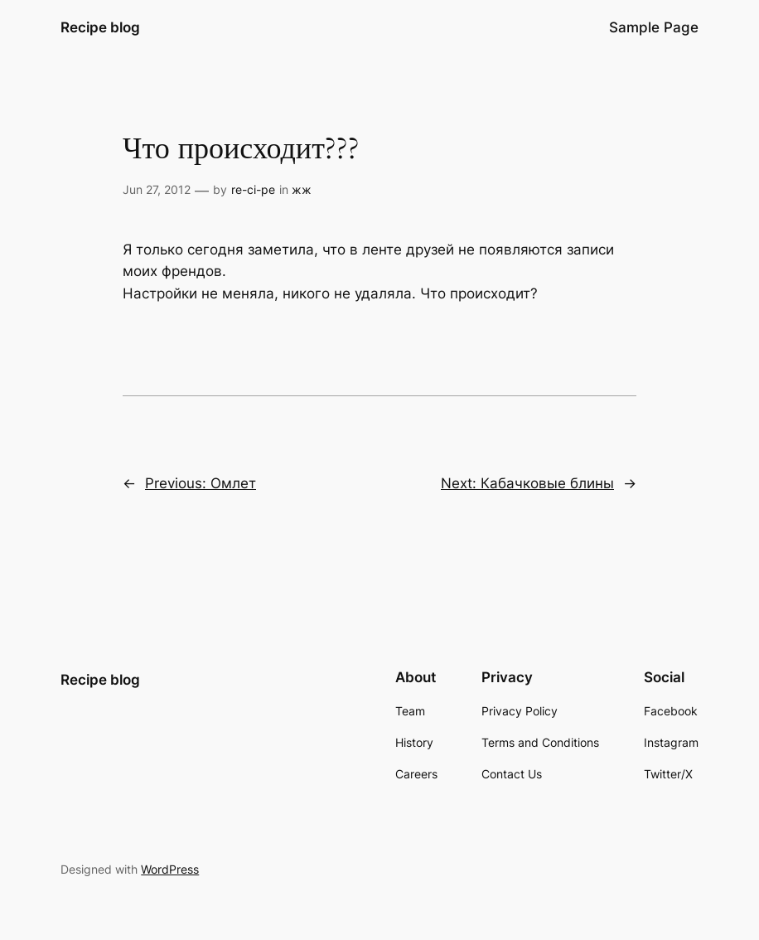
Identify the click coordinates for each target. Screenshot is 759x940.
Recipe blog (100, 27)
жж (302, 189)
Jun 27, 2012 (157, 189)
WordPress (170, 869)
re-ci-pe (253, 189)
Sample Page (654, 27)
